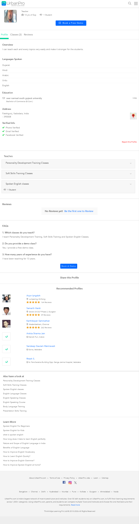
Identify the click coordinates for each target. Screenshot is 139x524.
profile (4, 34)
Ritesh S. (31, 358)
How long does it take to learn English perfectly (24, 439)
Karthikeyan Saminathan (38, 320)
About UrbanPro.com (37, 478)
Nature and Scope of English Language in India (24, 443)
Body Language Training (14, 406)
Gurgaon (92, 491)
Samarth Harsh (34, 308)
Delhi (43, 491)
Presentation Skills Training (15, 410)
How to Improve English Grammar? (18, 460)
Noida (116, 491)
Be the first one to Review (78, 211)
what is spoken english (13, 434)
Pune (74, 491)
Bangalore (23, 491)
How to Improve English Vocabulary (19, 452)
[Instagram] (70, 483)
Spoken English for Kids (13, 430)
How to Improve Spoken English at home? (22, 465)
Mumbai (65, 491)
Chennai (34, 491)
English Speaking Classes (14, 398)
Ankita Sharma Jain (36, 333)
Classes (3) (16, 34)
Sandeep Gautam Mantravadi (41, 346)
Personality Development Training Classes (21, 380)
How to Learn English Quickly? (16, 456)
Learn (96, 478)
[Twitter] (75, 483)
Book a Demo (68, 266)
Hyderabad (53, 491)
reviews (28, 34)
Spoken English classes (13, 389)
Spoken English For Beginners (16, 426)
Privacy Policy (69, 478)
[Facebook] (64, 483)
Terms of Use (55, 478)
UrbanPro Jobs (84, 478)
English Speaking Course (14, 402)
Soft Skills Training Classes (15, 385)
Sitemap (105, 478)
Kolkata (83, 491)
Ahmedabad (105, 491)
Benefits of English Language (16, 447)
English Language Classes (15, 393)
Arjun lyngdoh (33, 295)
